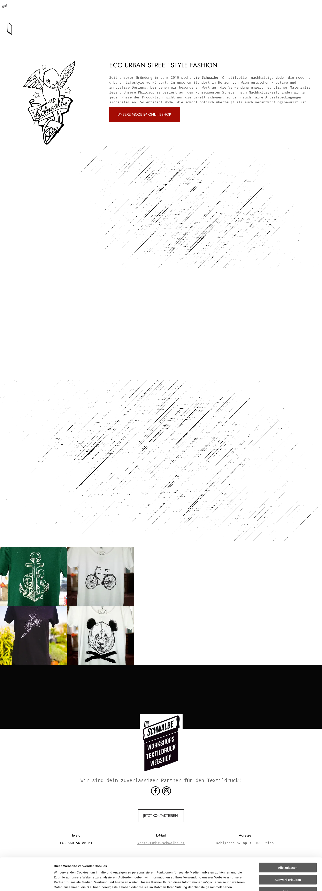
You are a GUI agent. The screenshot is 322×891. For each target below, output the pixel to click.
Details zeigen (218, 883)
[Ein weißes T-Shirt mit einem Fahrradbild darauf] (100, 576)
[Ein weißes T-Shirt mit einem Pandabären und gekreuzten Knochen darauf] (100, 635)
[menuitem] (112, 23)
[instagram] (166, 791)
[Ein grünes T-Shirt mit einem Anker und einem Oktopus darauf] (33, 576)
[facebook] (155, 791)
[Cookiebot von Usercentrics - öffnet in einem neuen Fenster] (27, 883)
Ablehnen (288, 864)
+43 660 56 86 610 (107, 8)
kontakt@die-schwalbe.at (154, 9)
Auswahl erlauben (288, 852)
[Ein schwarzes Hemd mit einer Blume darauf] (33, 635)
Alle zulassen (287, 840)
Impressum (100, 869)
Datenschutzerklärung (71, 869)
